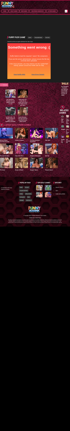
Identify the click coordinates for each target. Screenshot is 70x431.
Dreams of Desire (19, 155)
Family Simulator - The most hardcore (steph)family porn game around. (22, 105)
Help (57, 176)
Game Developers (60, 179)
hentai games (22, 182)
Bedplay (63, 129)
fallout (28, 182)
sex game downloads (24, 176)
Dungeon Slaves (34, 155)
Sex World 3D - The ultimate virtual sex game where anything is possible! (10, 105)
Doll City (47, 141)
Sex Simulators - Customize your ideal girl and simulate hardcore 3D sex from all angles (64, 91)
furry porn (27, 173)
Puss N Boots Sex (67, 131)
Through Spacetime (4, 141)
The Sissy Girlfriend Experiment (35, 126)
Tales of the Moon (19, 141)
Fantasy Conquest (19, 126)
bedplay (21, 179)
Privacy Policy (59, 173)
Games (30, 23)
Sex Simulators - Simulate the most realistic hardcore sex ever (10, 87)
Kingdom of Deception (35, 141)
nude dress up (28, 186)
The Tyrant (2, 155)
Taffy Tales (47, 126)
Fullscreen (4, 71)
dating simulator (28, 179)
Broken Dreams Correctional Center (4, 126)
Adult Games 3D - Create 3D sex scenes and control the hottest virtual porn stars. (22, 88)
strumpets (21, 186)
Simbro (21, 173)
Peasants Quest (49, 155)
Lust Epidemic (63, 37)
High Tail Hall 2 (62, 120)
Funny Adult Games (38, 23)
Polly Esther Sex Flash (67, 121)
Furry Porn (47, 23)
